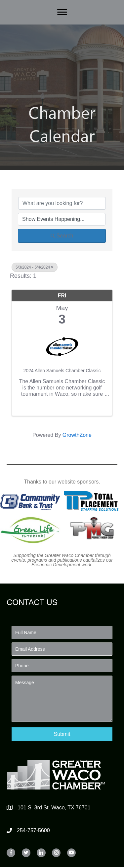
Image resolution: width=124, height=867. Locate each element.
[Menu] (62, 12)
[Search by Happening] (61, 219)
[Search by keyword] (62, 203)
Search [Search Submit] (62, 235)
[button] (62, 734)
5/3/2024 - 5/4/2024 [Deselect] (35, 267)
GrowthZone (77, 435)
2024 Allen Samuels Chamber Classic (62, 370)
